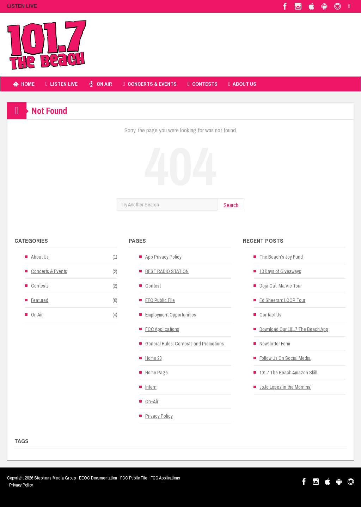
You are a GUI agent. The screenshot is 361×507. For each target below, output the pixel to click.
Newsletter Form (274, 343)
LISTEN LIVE (22, 6)
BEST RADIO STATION (167, 271)
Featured (39, 300)
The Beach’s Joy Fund (281, 257)
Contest (153, 286)
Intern (151, 387)
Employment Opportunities (170, 315)
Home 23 (153, 358)
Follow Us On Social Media (285, 358)
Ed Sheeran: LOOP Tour (282, 300)
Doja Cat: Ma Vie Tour (280, 286)
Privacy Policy (159, 416)
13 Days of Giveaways (280, 271)
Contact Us (270, 315)
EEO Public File (160, 300)
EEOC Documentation (98, 478)
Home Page (156, 372)
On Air (100, 84)
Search (231, 205)
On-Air (151, 401)
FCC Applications (162, 329)
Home (24, 84)
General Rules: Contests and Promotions (184, 343)
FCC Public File (133, 478)
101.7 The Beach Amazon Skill (288, 372)
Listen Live (61, 84)
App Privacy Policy (163, 257)
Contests (203, 84)
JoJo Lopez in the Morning (285, 387)
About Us (242, 84)
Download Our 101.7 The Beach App (293, 329)
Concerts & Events (150, 84)
